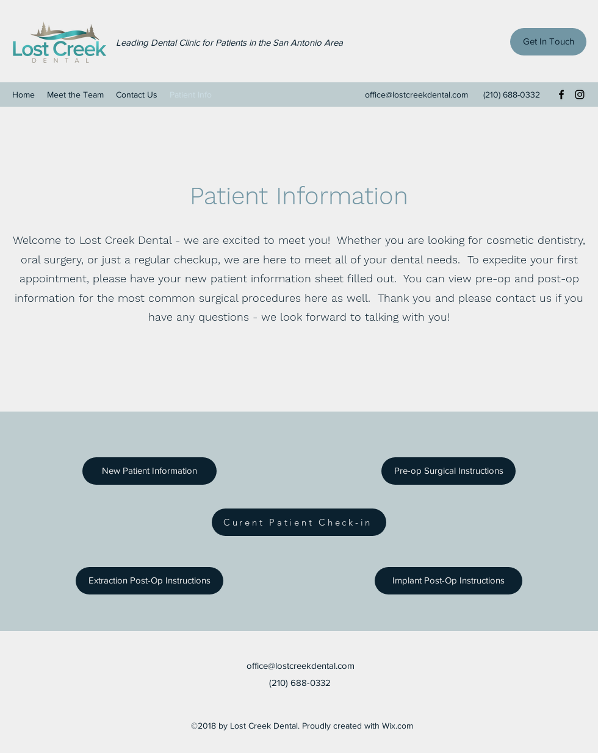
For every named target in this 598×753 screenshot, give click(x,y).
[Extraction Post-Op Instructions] (149, 580)
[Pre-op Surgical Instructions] (448, 471)
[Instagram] (580, 94)
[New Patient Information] (149, 471)
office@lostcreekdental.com (416, 94)
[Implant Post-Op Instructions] (448, 580)
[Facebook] (561, 94)
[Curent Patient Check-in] (299, 522)
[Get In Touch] (548, 41)
